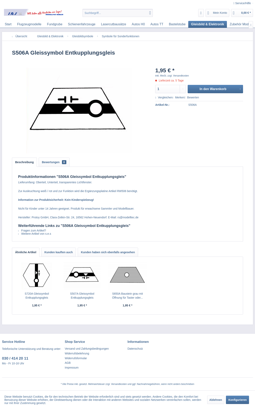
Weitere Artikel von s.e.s (34, 233)
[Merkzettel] (201, 13)
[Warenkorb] (242, 13)
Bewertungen (54, 162)
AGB (68, 362)
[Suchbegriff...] (117, 13)
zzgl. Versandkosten (178, 75)
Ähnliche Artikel (25, 252)
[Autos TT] (157, 24)
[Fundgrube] (54, 24)
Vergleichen (163, 97)
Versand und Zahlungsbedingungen (87, 348)
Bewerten (191, 97)
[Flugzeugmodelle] (29, 24)
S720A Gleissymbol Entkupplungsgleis (37, 295)
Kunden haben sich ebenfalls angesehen (108, 252)
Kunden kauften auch (58, 252)
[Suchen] (150, 13)
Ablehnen (215, 399)
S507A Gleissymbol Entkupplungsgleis (82, 295)
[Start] (8, 24)
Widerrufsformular (76, 358)
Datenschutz (135, 348)
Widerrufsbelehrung (77, 353)
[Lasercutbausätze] (113, 24)
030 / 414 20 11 (15, 358)
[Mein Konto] (217, 13)
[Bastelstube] (177, 24)
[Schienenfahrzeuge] (81, 24)
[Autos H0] (138, 24)
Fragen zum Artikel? (32, 230)
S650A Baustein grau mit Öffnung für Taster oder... (127, 295)
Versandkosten (119, 384)
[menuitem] (117, 13)
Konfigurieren (237, 399)
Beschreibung (24, 162)
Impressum (71, 367)
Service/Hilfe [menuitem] (242, 3)
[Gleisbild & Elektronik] (207, 24)
